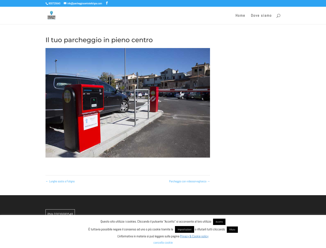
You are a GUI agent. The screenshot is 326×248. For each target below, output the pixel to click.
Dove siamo (261, 16)
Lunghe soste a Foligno (60, 181)
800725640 (54, 3)
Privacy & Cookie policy (194, 236)
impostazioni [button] (185, 229)
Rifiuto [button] (232, 229)
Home (240, 16)
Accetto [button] (219, 221)
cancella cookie (163, 242)
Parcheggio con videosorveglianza (189, 181)
